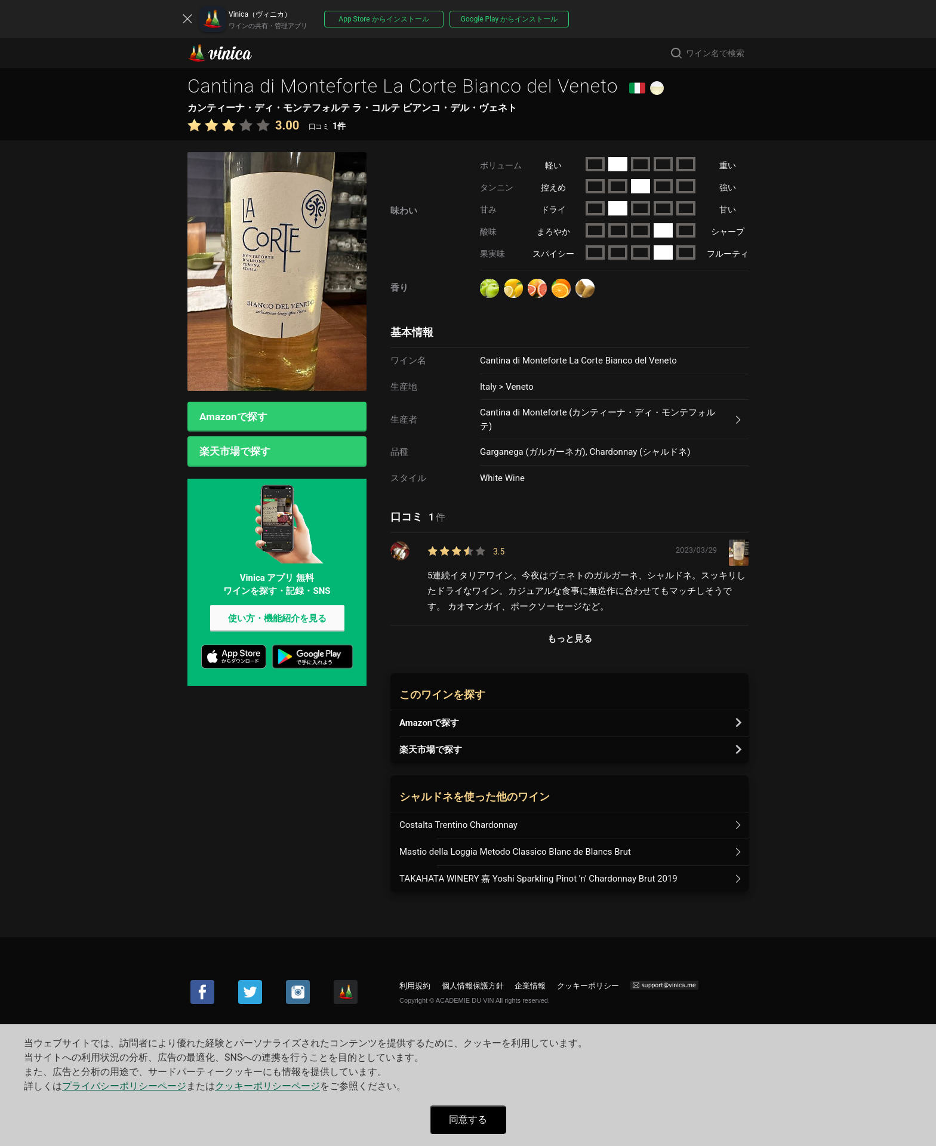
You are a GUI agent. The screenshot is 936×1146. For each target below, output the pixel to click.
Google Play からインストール (509, 19)
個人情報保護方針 (473, 985)
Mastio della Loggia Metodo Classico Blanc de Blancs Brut (515, 851)
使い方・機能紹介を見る (277, 619)
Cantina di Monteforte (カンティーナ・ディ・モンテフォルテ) (597, 419)
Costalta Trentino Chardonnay (458, 825)
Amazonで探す (233, 417)
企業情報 (530, 985)
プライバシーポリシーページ (124, 1086)
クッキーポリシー (588, 985)
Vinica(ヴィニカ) (230, 53)
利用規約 (414, 985)
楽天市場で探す (234, 452)
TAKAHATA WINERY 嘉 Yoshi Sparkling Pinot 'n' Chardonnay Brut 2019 (538, 878)
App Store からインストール (383, 19)
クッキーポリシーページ (267, 1086)
